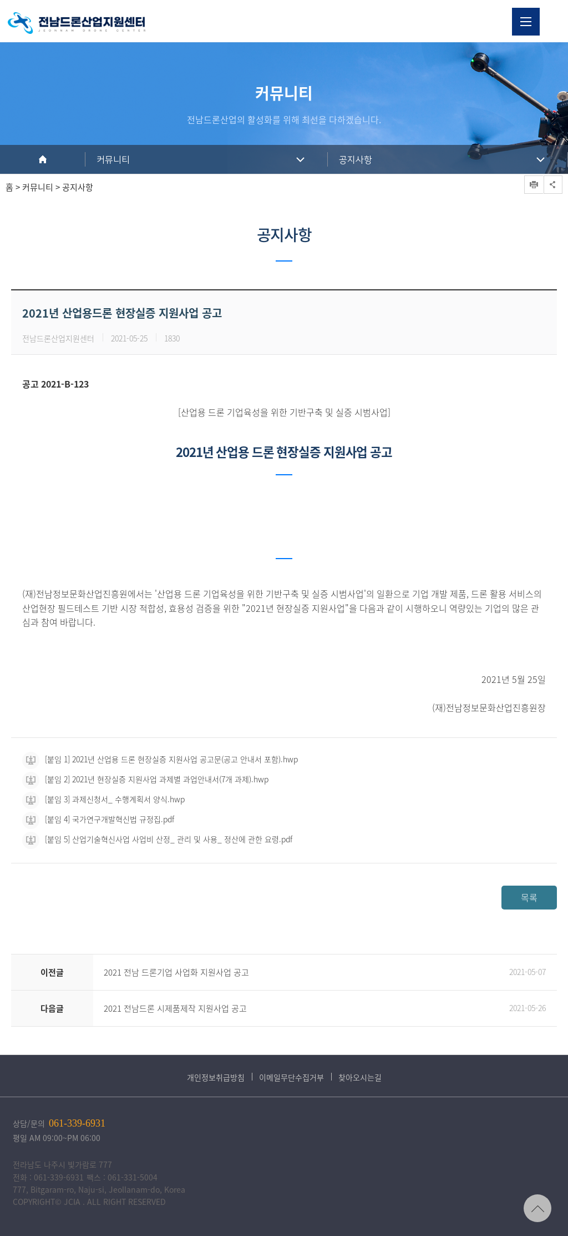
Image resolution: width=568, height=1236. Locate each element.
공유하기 (553, 184)
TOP (537, 1208)
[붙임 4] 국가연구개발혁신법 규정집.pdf (98, 819)
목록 (529, 897)
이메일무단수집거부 (291, 1077)
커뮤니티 (113, 160)
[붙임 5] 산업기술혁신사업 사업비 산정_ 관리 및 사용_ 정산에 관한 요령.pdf (157, 839)
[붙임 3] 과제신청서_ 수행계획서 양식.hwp (103, 799)
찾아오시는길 (360, 1077)
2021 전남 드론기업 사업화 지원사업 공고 (176, 972)
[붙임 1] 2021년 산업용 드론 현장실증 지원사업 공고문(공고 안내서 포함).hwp (160, 759)
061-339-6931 (77, 1123)
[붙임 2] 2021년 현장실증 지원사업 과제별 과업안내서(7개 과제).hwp (145, 779)
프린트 (533, 184)
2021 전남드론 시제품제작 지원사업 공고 (175, 1008)
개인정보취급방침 (216, 1077)
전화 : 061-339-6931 (48, 1177)
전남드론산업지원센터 (76, 23)
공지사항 (355, 160)
